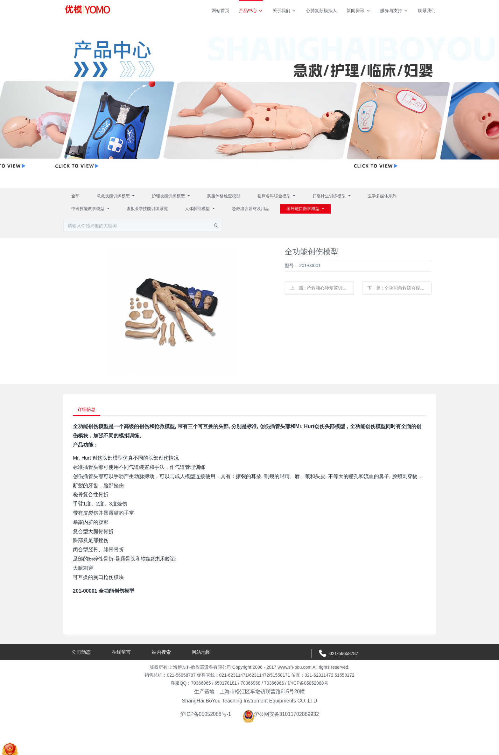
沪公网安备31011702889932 (280, 715)
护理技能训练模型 (169, 196)
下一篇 (398, 288)
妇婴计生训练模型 (330, 196)
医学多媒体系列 (382, 196)
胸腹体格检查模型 (223, 196)
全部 (75, 196)
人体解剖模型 (198, 208)
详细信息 (88, 410)
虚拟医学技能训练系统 (147, 208)
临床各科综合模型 (274, 196)
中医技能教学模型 (88, 208)
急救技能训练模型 (114, 196)
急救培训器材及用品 (250, 208)
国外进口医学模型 (303, 208)
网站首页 (220, 10)
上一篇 (322, 288)
